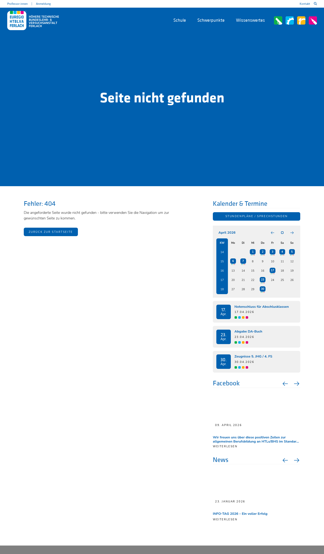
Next (297, 384)
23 (262, 280)
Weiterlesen (225, 519)
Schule (179, 20)
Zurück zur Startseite (51, 232)
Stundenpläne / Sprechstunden (256, 216)
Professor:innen (17, 4)
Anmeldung (43, 4)
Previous (285, 384)
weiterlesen (225, 446)
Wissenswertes (250, 20)
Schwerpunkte (211, 20)
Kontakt (305, 4)
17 (272, 270)
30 (262, 289)
